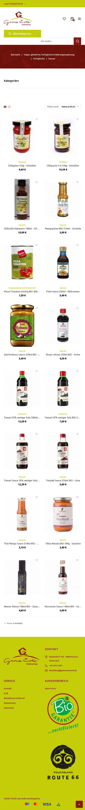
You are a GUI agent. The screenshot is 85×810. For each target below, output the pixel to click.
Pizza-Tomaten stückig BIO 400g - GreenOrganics (30, 291)
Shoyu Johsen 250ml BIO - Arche (63, 354)
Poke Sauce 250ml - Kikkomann (63, 291)
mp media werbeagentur (28, 798)
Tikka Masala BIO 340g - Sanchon (63, 543)
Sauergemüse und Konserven (22, 288)
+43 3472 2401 (56, 665)
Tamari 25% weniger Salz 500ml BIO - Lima (26, 417)
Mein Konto (50, 688)
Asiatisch (22, 414)
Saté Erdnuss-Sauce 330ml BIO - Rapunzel (26, 354)
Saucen (22, 225)
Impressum (9, 708)
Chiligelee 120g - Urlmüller (22, 165)
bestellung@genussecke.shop (63, 670)
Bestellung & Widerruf (14, 698)
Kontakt (8, 688)
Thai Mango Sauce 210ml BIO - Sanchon (25, 543)
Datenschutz (10, 703)
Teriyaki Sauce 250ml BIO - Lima (63, 480)
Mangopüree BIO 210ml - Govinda (63, 228)
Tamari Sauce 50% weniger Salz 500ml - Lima (28, 480)
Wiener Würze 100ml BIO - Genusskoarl (25, 606)
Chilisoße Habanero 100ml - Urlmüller (24, 228)
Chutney (22, 162)
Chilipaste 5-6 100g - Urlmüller (63, 165)
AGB (6, 693)
